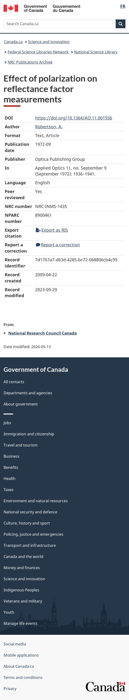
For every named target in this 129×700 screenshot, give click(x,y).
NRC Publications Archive (30, 62)
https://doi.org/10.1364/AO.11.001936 (73, 118)
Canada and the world (23, 556)
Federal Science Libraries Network (38, 52)
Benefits (11, 467)
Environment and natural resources (36, 500)
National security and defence (30, 512)
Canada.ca (13, 41)
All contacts (14, 381)
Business (11, 456)
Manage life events (21, 623)
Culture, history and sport (27, 523)
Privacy (10, 688)
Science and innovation (49, 41)
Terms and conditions (23, 677)
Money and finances (22, 567)
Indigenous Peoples (21, 590)
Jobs (7, 422)
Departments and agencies (28, 393)
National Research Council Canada (42, 333)
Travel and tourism (21, 445)
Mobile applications (21, 655)
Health (9, 478)
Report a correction (58, 245)
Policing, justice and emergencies (33, 534)
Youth (9, 612)
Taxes (9, 489)
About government (21, 404)
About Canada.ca (19, 666)
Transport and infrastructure (30, 545)
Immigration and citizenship (29, 434)
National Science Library (95, 52)
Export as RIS (52, 230)
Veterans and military (23, 601)
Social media (15, 644)
